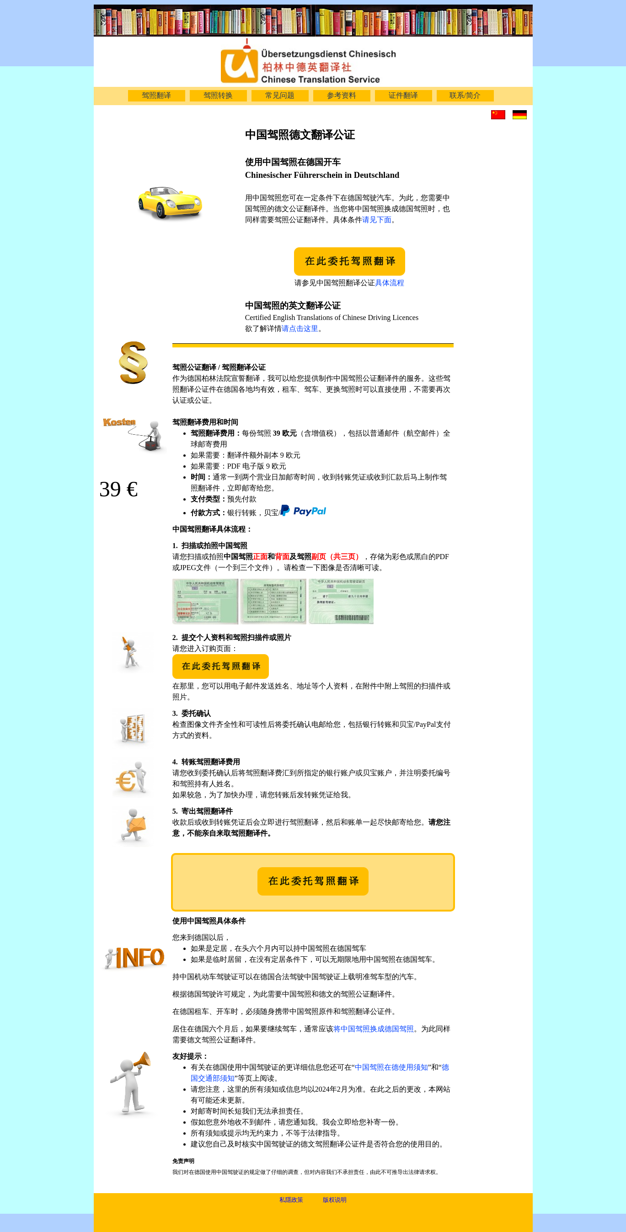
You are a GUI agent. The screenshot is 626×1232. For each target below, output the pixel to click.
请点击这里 (300, 328)
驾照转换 (218, 95)
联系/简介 (465, 95)
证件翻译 (403, 95)
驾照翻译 (156, 95)
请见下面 (376, 220)
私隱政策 (291, 1199)
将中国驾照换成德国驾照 (373, 1029)
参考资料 (341, 95)
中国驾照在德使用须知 (391, 1067)
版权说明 (335, 1199)
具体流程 (389, 283)
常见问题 (279, 95)
